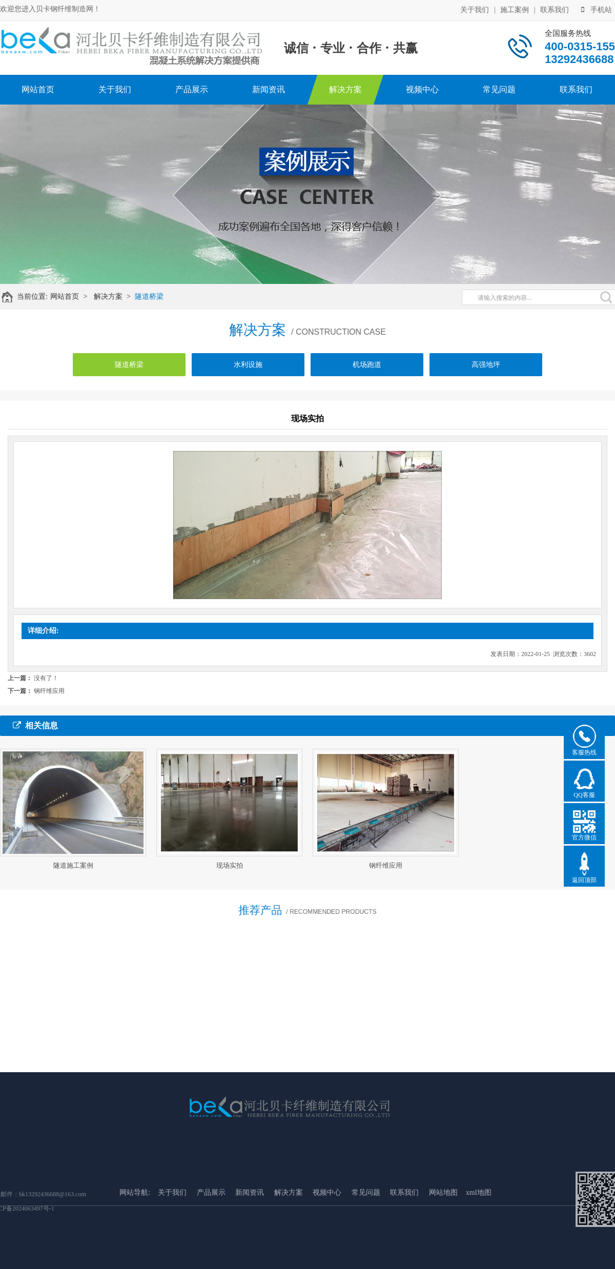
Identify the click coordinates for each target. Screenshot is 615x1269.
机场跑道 (367, 370)
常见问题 (499, 89)
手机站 (596, 9)
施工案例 (514, 9)
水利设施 (248, 370)
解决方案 (345, 89)
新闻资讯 (268, 89)
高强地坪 (485, 370)
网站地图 (443, 1225)
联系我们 (554, 9)
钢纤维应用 (49, 690)
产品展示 (191, 89)
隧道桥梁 (155, 296)
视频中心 (422, 89)
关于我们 (474, 9)
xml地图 (478, 1225)
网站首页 (38, 89)
